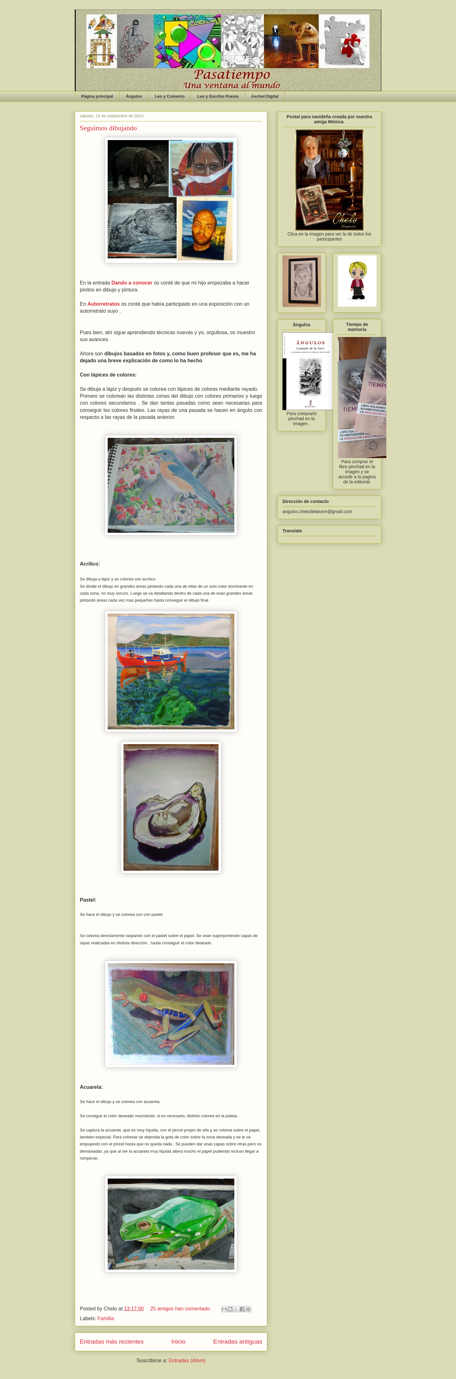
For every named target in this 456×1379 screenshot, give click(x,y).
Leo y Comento (170, 96)
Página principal (97, 96)
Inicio (178, 1341)
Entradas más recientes (112, 1341)
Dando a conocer (132, 282)
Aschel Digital (265, 96)
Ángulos (134, 96)
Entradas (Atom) (186, 1360)
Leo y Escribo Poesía (218, 96)
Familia (106, 1318)
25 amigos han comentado (180, 1308)
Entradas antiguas (237, 1341)
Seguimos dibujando (108, 128)
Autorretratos (103, 304)
